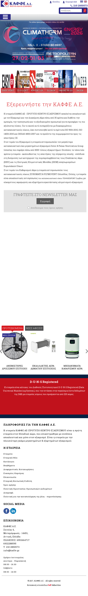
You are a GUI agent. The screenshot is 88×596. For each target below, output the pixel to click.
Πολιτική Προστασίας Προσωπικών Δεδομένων (27, 489)
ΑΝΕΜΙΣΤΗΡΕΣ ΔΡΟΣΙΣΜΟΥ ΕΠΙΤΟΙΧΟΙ (14, 367)
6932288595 (9, 543)
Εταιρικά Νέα (10, 457)
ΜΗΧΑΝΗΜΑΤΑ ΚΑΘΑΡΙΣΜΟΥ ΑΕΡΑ (72, 367)
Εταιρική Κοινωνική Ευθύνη (17, 481)
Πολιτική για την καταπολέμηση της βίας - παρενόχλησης (32, 496)
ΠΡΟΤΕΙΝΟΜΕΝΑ (12, 328)
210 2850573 (80, 5)
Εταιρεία (8, 454)
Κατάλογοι (8, 461)
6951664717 (23, 540)
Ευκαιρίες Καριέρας (13, 473)
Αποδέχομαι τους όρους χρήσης (47, 207)
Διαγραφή (8, 492)
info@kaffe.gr (11, 550)
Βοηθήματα (9, 465)
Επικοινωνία (9, 477)
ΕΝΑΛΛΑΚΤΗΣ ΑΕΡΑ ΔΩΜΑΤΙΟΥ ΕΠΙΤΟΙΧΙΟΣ (43, 367)
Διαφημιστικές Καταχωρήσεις (18, 469)
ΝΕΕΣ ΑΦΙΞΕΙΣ (34, 328)
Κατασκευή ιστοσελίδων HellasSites (44, 585)
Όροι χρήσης (9, 485)
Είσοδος (56, 2)
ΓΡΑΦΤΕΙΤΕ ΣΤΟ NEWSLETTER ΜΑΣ (45, 194)
